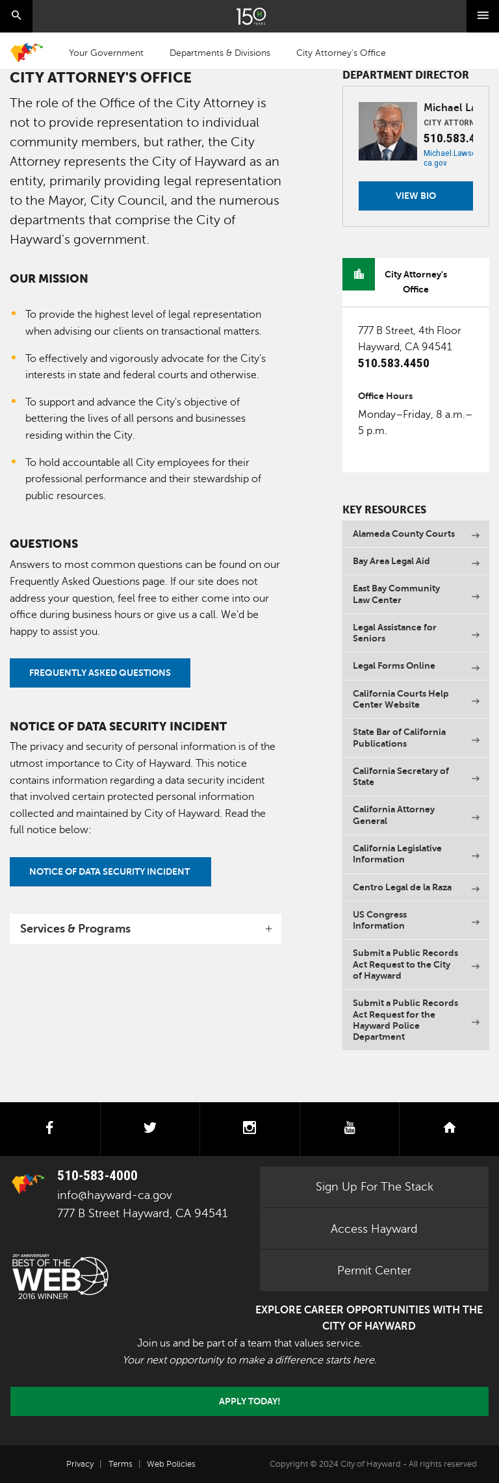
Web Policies (171, 1464)
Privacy (80, 1464)
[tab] (145, 929)
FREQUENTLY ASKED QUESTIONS (100, 672)
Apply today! (250, 1401)
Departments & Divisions (220, 52)
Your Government (106, 52)
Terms (121, 1464)
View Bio (416, 195)
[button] (145, 929)
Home (26, 52)
